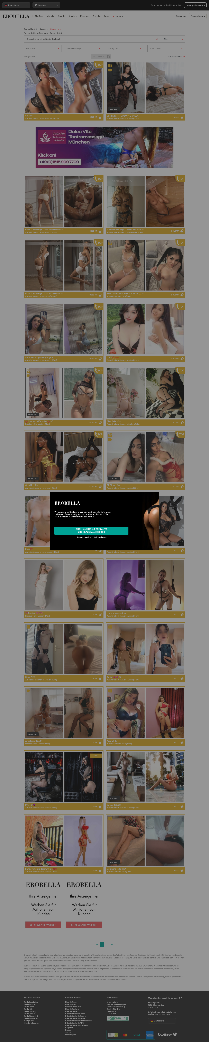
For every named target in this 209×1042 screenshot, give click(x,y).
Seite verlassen (100, 537)
